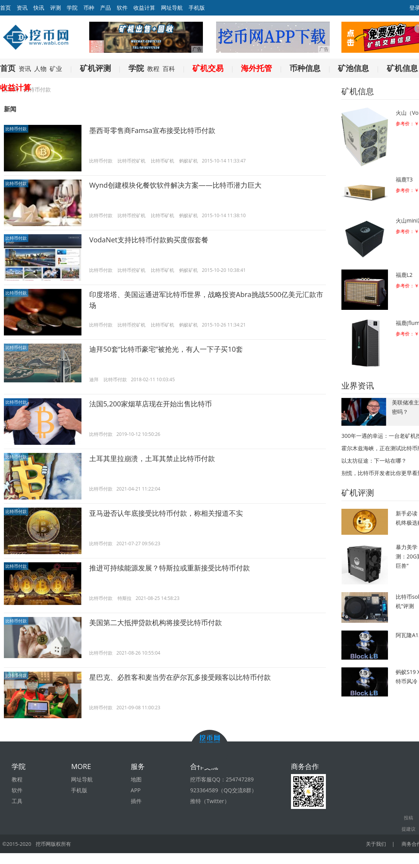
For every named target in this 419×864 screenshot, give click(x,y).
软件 (122, 7)
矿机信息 (402, 68)
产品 (105, 7)
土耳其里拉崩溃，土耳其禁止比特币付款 (152, 458)
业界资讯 (357, 385)
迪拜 (94, 379)
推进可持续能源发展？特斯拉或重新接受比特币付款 (169, 567)
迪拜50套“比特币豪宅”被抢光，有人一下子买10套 (166, 349)
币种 (88, 7)
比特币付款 (16, 128)
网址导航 (172, 7)
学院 (72, 7)
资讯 (22, 7)
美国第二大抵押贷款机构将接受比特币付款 (155, 622)
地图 (136, 779)
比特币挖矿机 (131, 160)
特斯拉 (125, 598)
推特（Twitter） (210, 801)
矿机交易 (207, 68)
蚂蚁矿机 (188, 160)
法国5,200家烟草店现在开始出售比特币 (150, 403)
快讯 (38, 7)
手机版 (197, 7)
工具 (17, 801)
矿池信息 (353, 68)
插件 (136, 801)
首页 (8, 68)
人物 (40, 68)
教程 (153, 68)
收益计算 (144, 7)
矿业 (56, 68)
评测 (55, 7)
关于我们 (376, 843)
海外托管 (256, 68)
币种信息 (304, 68)
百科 (169, 68)
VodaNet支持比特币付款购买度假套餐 (148, 239)
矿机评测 (95, 68)
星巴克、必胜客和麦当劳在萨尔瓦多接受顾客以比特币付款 (180, 677)
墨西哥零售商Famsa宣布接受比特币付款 (152, 130)
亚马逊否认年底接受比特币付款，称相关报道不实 (166, 513)
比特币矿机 (162, 160)
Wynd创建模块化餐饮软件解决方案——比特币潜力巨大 (175, 185)
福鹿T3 (404, 179)
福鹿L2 (404, 274)
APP (136, 790)
